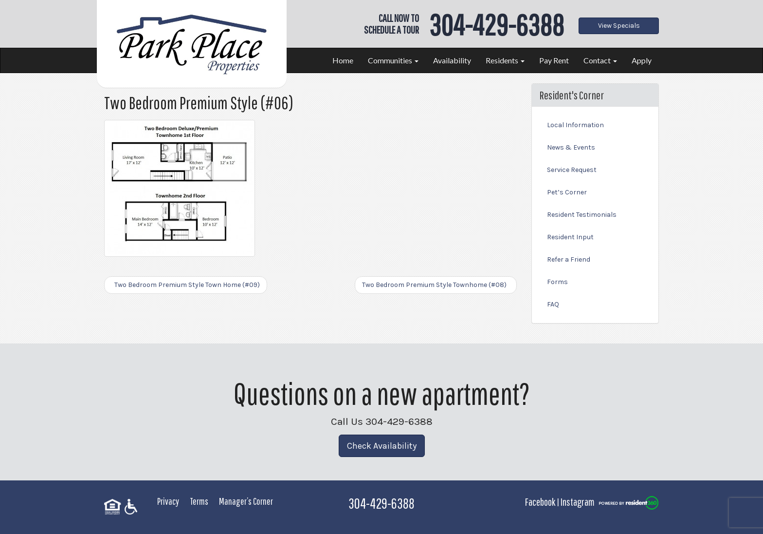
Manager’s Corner (246, 501)
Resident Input (570, 237)
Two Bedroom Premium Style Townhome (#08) (435, 285)
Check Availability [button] (382, 445)
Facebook (540, 502)
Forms (557, 282)
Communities (393, 60)
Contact (600, 60)
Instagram (578, 502)
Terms (199, 501)
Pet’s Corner (567, 192)
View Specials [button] (619, 25)
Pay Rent (554, 60)
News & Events (571, 147)
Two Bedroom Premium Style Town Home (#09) (185, 285)
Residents (505, 60)
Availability (452, 60)
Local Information (575, 125)
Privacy (168, 501)
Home (342, 60)
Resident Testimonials (582, 214)
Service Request (572, 170)
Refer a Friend (568, 259)
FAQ (553, 304)
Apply (642, 60)
